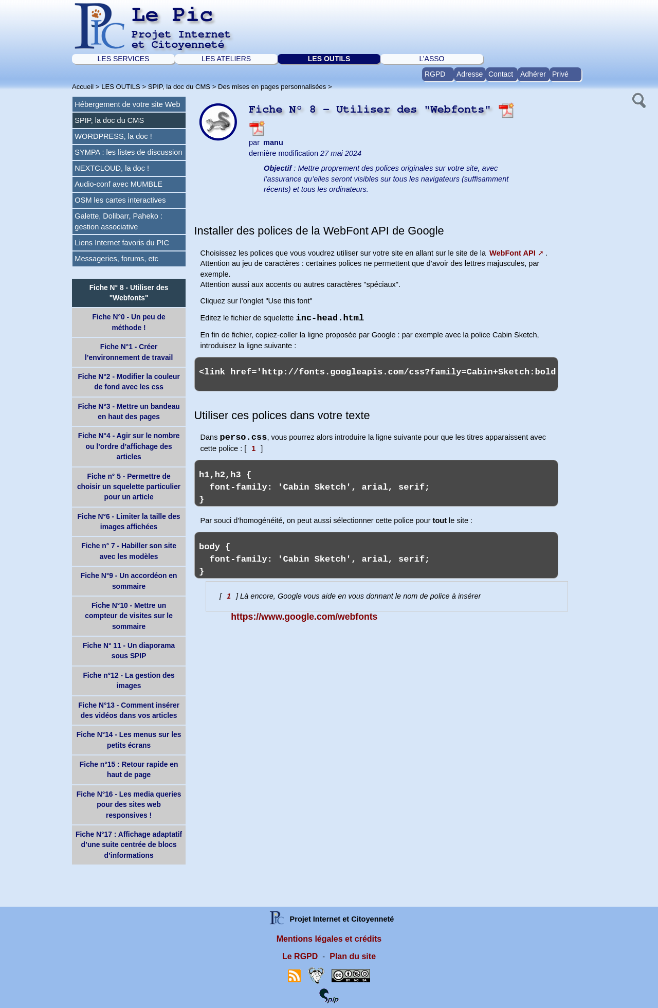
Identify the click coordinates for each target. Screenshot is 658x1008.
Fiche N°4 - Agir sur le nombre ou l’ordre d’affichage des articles (129, 446)
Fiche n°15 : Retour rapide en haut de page (129, 769)
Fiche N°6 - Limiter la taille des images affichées (129, 521)
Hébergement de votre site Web (127, 104)
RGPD (435, 74)
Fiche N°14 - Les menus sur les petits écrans (129, 739)
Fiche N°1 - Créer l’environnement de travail (129, 352)
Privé (560, 74)
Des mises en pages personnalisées (272, 87)
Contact (500, 74)
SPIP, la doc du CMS (179, 87)
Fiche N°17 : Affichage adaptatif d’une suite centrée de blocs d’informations (129, 844)
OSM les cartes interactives (120, 200)
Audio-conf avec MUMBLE (118, 184)
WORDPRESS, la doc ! (113, 136)
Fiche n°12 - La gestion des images (128, 680)
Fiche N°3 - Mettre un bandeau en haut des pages (128, 411)
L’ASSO (431, 59)
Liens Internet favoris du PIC (122, 243)
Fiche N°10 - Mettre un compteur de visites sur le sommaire (129, 616)
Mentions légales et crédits (329, 938)
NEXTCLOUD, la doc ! (112, 168)
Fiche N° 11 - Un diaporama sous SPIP (129, 650)
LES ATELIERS (226, 59)
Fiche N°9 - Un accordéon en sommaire (129, 580)
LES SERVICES (124, 59)
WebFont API (512, 253)
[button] (638, 99)
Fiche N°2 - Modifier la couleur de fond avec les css (128, 381)
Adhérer (533, 74)
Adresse (469, 74)
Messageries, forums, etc (116, 259)
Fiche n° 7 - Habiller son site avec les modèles (128, 551)
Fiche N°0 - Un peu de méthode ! (128, 322)
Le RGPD (300, 956)
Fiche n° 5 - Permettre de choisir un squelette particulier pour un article (128, 486)
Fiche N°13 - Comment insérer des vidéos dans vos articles (128, 710)
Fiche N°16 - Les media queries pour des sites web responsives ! (129, 804)
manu (273, 142)
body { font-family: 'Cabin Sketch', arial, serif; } (376, 555)
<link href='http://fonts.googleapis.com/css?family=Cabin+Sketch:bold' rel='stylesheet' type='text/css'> (376, 374)
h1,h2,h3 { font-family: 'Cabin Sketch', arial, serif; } (376, 483)
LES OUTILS (329, 59)
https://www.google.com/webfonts (304, 616)
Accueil (83, 87)
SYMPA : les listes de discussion (128, 152)
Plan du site (353, 956)
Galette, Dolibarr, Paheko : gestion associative (118, 221)
